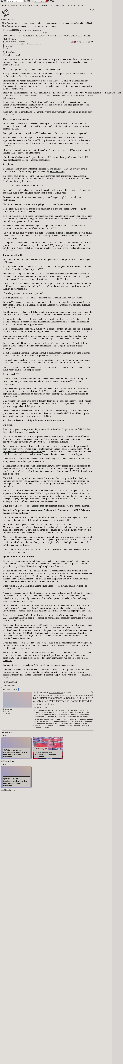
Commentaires (72, 5)
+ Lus (50, 5)
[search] (15, 1)
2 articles (15, 30)
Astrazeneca (35, 44)
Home (4, 5)
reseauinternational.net (56, 693)
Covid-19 (7, 44)
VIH (23, 42)
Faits (8, 5)
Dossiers (45, 5)
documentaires (8, 19)
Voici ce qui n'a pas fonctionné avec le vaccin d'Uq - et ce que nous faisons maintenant (62, 695)
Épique (29, 5)
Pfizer (6, 48)
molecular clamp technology (38, 466)
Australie (7, 713)
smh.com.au (25, 30)
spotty (46, 625)
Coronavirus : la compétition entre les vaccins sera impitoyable (30, 26)
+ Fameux (56, 5)
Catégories (37, 5)
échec (6, 42)
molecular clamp (57, 171)
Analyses (14, 5)
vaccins (19, 42)
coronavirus (12, 42)
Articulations (22, 5)
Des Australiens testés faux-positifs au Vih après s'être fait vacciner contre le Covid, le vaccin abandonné (62, 701)
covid (41, 44)
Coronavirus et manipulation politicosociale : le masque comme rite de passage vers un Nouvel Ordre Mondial (48, 23)
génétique (28, 44)
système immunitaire (17, 44)
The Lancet (8, 46)
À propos (81, 5)
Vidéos (63, 5)
